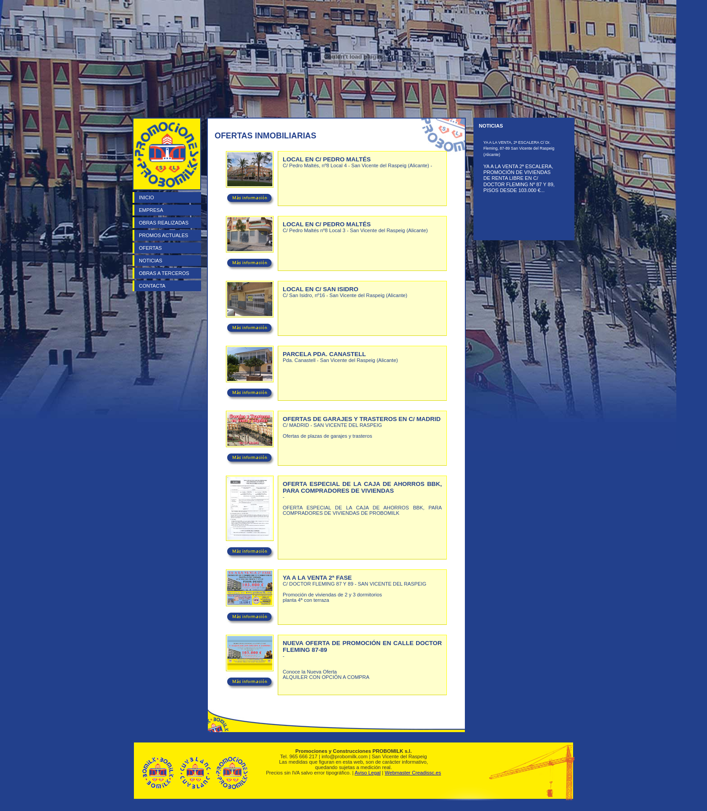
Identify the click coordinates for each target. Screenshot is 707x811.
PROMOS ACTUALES (163, 235)
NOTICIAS (150, 260)
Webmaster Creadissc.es (413, 772)
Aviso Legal (368, 772)
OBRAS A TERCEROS (164, 273)
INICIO (146, 197)
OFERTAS (150, 248)
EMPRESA (151, 210)
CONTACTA (152, 286)
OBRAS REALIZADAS (163, 222)
